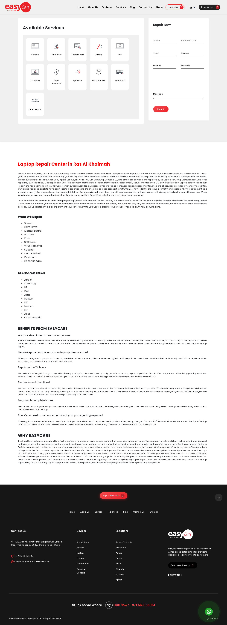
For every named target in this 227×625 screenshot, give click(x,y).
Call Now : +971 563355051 (134, 605)
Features (107, 7)
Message (158, 93)
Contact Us (145, 7)
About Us (92, 7)
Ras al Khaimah (124, 542)
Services (121, 7)
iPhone (80, 547)
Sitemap (154, 511)
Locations (175, 7)
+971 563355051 (22, 556)
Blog (132, 7)
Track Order (210, 7)
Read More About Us (183, 565)
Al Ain (118, 563)
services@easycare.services (30, 561)
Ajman (119, 552)
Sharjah (120, 569)
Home (80, 7)
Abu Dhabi (121, 547)
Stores (159, 7)
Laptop (80, 552)
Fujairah (120, 574)
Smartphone (83, 542)
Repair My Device (114, 495)
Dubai (119, 558)
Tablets (80, 558)
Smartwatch (83, 563)
